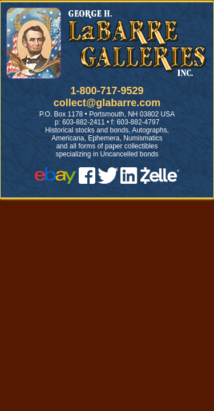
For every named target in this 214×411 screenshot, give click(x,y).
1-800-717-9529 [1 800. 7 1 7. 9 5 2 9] (106, 90)
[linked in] (129, 181)
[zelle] (159, 181)
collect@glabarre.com (107, 102)
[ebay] (55, 181)
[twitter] (108, 181)
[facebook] (87, 181)
